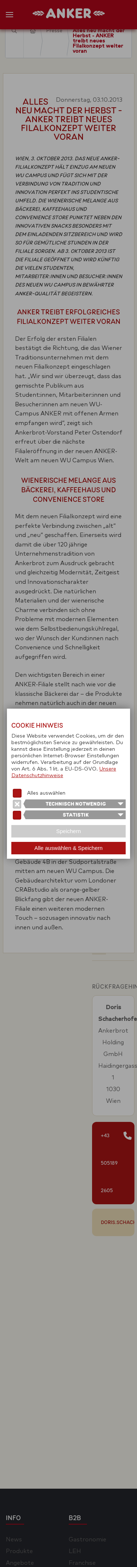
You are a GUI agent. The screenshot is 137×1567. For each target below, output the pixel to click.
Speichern (68, 831)
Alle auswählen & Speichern (68, 848)
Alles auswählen (46, 793)
